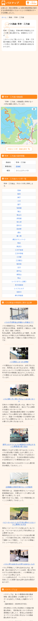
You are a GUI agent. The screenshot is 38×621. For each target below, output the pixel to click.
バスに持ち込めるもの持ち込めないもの (19, 564)
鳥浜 (19, 243)
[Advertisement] (19, 72)
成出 (19, 232)
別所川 (19, 292)
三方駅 (19, 257)
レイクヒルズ (19, 288)
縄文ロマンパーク (19, 239)
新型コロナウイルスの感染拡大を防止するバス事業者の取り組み (19, 446)
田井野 (19, 229)
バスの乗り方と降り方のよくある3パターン (19, 400)
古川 (19, 267)
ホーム (4, 17)
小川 (19, 201)
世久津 (19, 222)
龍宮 (19, 194)
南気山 (19, 274)
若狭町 (18, 166)
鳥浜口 (19, 246)
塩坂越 (19, 208)
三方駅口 (19, 260)
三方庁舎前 (19, 250)
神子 (19, 197)
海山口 (19, 215)
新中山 (19, 271)
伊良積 (19, 218)
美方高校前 (19, 285)
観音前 (19, 264)
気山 (19, 278)
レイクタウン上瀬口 (19, 281)
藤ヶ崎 (19, 236)
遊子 (19, 204)
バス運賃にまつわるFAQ (19, 362)
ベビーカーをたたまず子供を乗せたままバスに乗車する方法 (19, 523)
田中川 (19, 225)
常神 (19, 190)
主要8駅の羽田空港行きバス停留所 (19, 487)
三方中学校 (19, 253)
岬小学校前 (19, 295)
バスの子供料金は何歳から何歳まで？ (19, 322)
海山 (19, 211)
